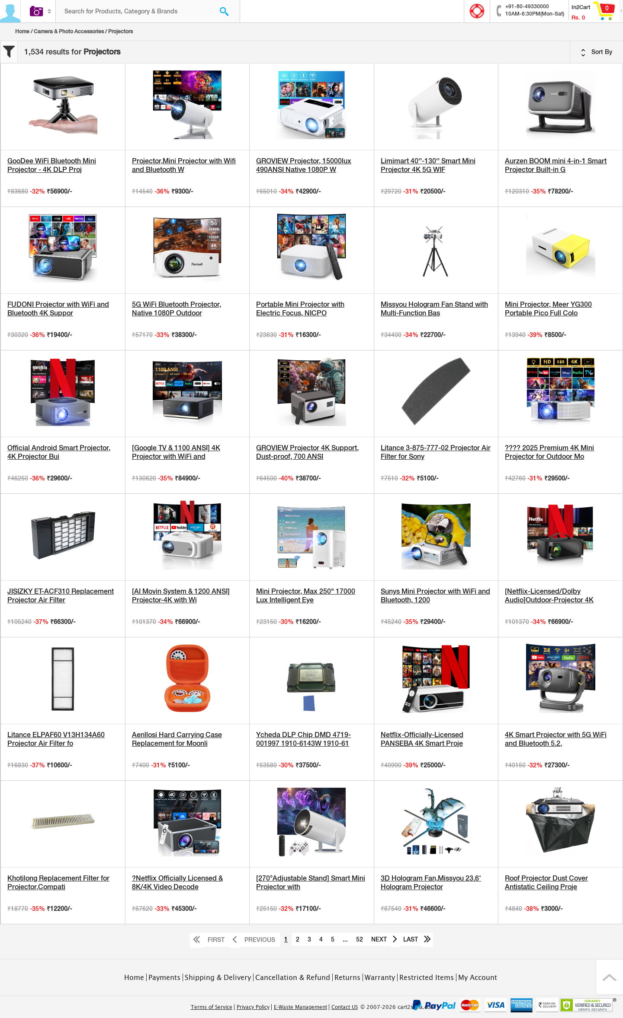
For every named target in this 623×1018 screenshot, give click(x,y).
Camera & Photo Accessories (69, 32)
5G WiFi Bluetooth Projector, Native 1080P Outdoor (176, 308)
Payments (164, 977)
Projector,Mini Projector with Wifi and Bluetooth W (184, 165)
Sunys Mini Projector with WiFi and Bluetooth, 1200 (435, 595)
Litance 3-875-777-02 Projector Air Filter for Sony (436, 452)
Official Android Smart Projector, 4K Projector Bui (58, 452)
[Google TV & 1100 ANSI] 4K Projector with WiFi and (176, 452)
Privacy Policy (253, 1007)
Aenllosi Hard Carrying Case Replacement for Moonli (177, 739)
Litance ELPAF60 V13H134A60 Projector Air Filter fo (56, 739)
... (345, 939)
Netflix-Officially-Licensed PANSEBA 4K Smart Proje (422, 739)
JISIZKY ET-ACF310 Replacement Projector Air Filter (60, 595)
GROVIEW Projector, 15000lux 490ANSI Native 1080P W (303, 165)
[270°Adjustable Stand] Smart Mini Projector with (310, 882)
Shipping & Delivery (218, 977)
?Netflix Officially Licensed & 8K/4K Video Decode (177, 882)
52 (359, 939)
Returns (347, 977)
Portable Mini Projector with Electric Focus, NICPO (300, 308)
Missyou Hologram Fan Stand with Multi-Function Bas (434, 308)
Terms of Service (211, 1007)
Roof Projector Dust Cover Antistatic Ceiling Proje (546, 882)
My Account (477, 977)
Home (22, 32)
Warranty (380, 977)
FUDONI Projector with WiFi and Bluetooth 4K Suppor (58, 308)
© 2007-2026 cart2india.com (397, 1007)
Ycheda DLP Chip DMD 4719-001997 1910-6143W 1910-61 (303, 739)
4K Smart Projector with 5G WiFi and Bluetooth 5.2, (556, 739)
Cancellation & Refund (292, 977)
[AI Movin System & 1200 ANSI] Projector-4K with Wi (181, 595)
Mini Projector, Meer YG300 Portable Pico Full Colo (548, 308)
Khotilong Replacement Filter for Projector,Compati (58, 882)
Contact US (344, 1007)
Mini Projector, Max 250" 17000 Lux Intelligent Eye (305, 595)
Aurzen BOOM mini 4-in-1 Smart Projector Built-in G (556, 165)
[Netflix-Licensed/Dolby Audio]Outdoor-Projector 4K (549, 595)
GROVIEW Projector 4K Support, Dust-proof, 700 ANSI (307, 452)
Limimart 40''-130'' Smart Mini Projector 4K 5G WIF (428, 165)
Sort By (596, 52)
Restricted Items (426, 977)
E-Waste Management (300, 1007)
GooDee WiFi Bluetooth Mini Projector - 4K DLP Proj (51, 165)
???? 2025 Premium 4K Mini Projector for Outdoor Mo (549, 452)
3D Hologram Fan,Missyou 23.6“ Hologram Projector (431, 882)
